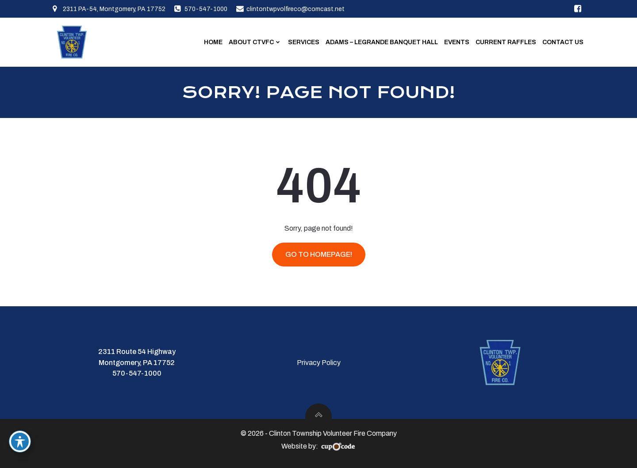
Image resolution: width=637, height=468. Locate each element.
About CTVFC (255, 42)
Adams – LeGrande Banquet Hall (382, 42)
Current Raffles (506, 42)
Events (456, 42)
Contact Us (562, 42)
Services (303, 42)
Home (213, 42)
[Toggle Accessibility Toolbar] (20, 441)
